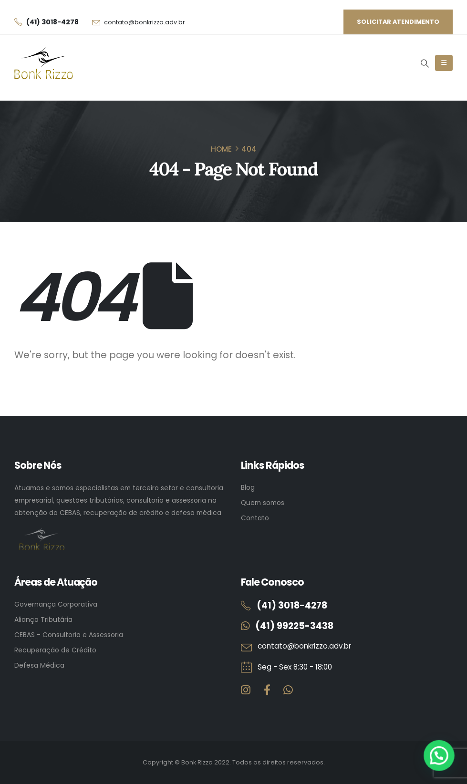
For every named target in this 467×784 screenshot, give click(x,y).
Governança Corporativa (55, 604)
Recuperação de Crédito (55, 650)
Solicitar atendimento (398, 22)
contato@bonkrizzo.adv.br (144, 22)
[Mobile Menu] (444, 63)
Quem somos (262, 502)
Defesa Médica (39, 665)
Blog (248, 487)
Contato (255, 518)
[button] (424, 63)
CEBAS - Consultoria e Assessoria (68, 635)
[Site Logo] (43, 63)
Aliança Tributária (43, 619)
